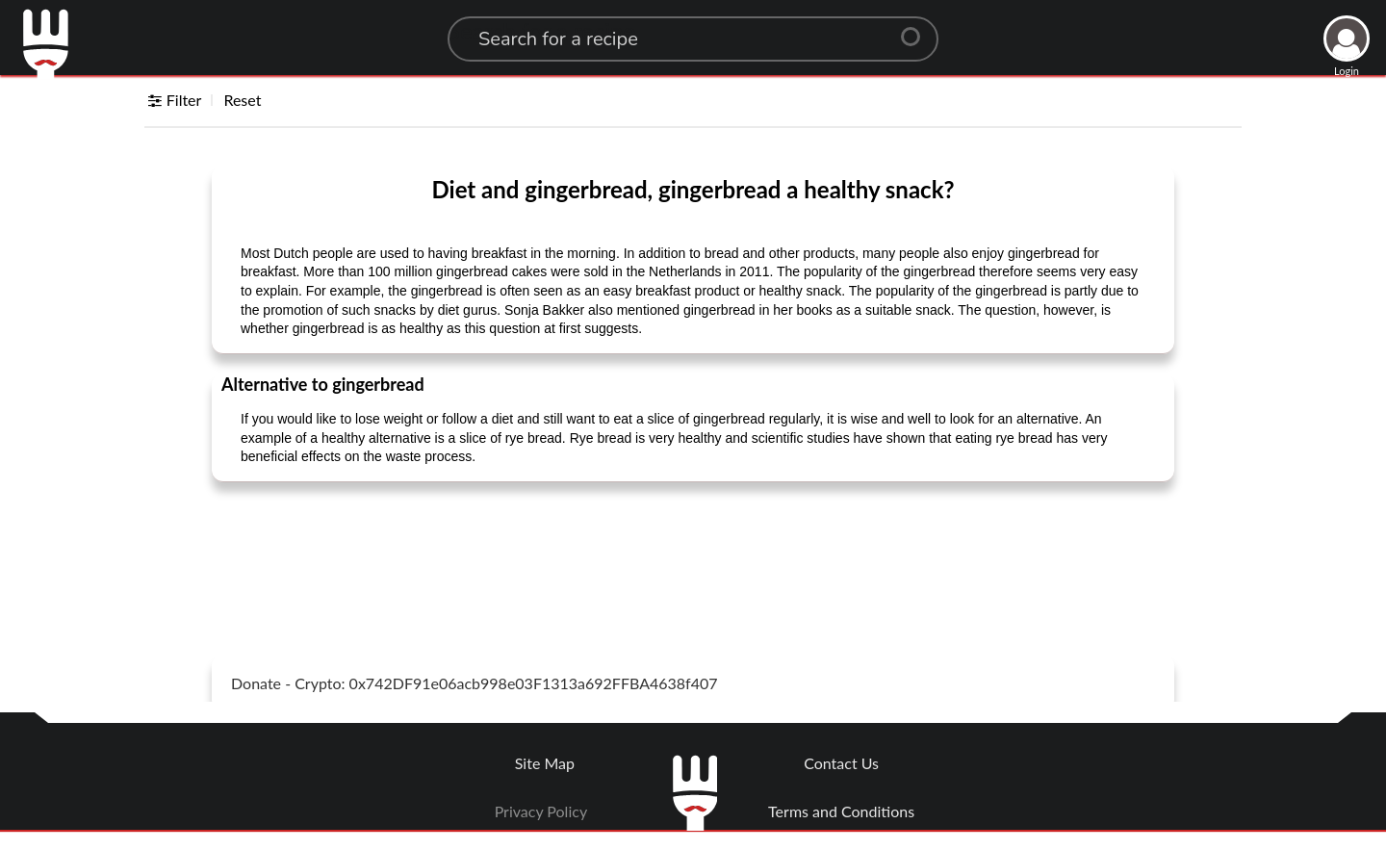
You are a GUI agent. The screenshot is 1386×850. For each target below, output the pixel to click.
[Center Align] (917, 28)
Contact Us (841, 763)
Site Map (545, 763)
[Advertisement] (693, 545)
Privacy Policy (541, 811)
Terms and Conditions (841, 811)
